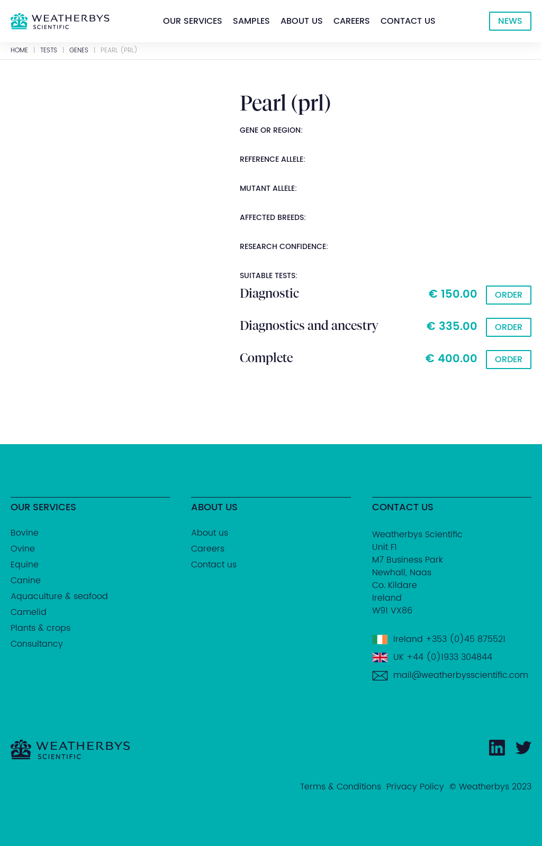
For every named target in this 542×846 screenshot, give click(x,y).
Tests (48, 51)
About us (302, 21)
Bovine (25, 533)
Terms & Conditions (340, 787)
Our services (192, 21)
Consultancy (37, 644)
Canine (26, 580)
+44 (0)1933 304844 (449, 657)
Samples (251, 21)
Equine (25, 564)
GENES (78, 51)
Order (508, 295)
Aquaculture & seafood (59, 596)
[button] (192, 21)
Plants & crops (40, 628)
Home (19, 51)
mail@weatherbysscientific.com (460, 675)
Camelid (29, 612)
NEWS (510, 21)
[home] (60, 21)
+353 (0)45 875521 (465, 639)
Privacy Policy (415, 787)
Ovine (23, 549)
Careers (351, 21)
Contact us (408, 21)
